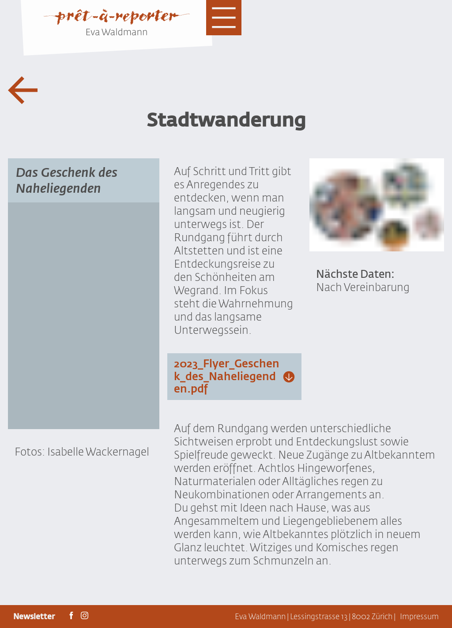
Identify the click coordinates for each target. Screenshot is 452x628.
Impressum (419, 616)
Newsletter (34, 616)
